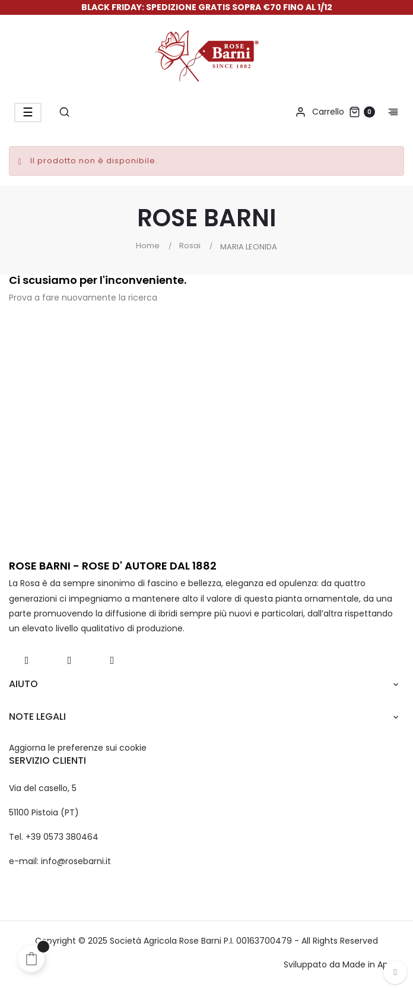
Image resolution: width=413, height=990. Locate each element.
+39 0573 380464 (62, 837)
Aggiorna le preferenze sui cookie (78, 748)
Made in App (367, 964)
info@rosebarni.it (76, 861)
